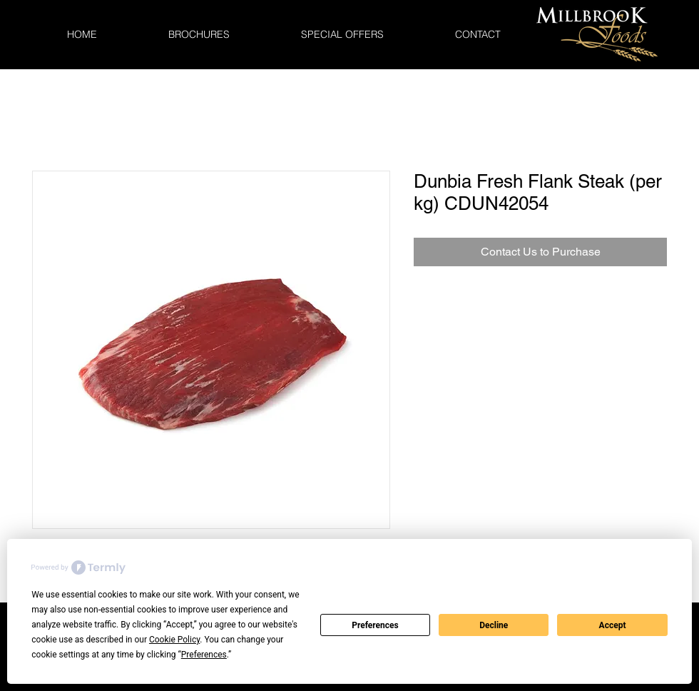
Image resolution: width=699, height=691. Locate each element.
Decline (493, 625)
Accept (612, 625)
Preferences (375, 625)
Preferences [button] (204, 655)
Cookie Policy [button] (174, 640)
